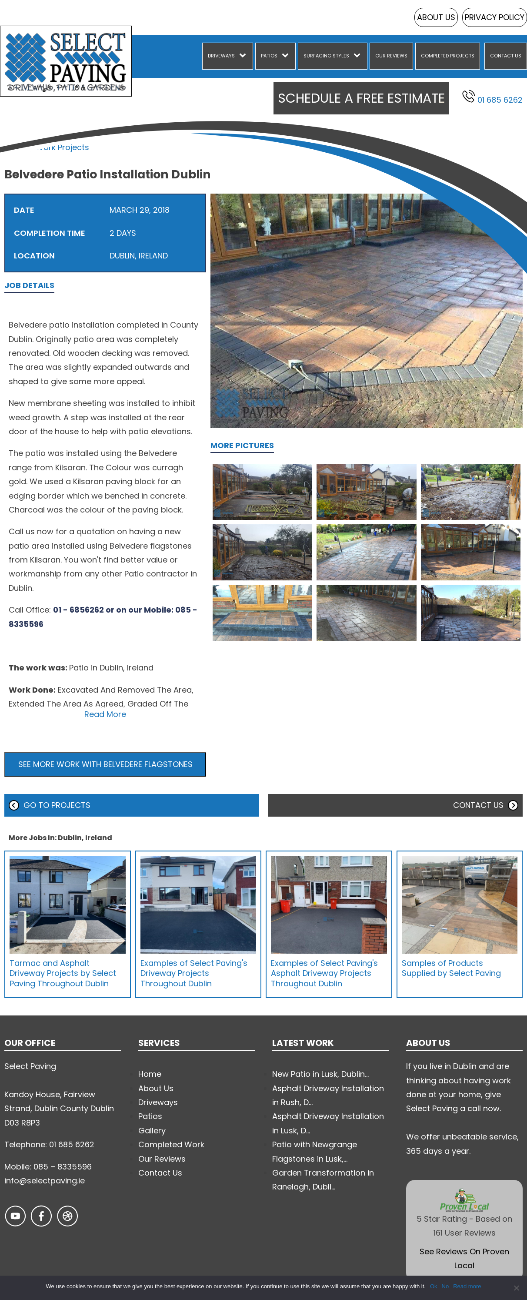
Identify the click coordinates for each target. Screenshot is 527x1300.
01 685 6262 (492, 97)
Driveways (221, 55)
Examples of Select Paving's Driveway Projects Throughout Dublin (193, 973)
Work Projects (62, 147)
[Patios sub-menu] (287, 56)
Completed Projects (447, 55)
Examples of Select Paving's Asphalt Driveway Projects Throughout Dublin (324, 973)
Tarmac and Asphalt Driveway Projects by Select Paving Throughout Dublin (63, 973)
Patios (269, 55)
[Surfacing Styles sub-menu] (359, 56)
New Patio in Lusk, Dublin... (320, 1074)
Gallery (152, 1130)
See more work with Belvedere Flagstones (105, 764)
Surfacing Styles (326, 55)
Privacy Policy (494, 17)
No (445, 1286)
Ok (433, 1286)
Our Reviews (391, 55)
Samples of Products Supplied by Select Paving (451, 968)
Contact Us (505, 55)
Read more (467, 1286)
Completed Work (171, 1144)
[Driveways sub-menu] (244, 56)
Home (15, 147)
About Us (436, 17)
